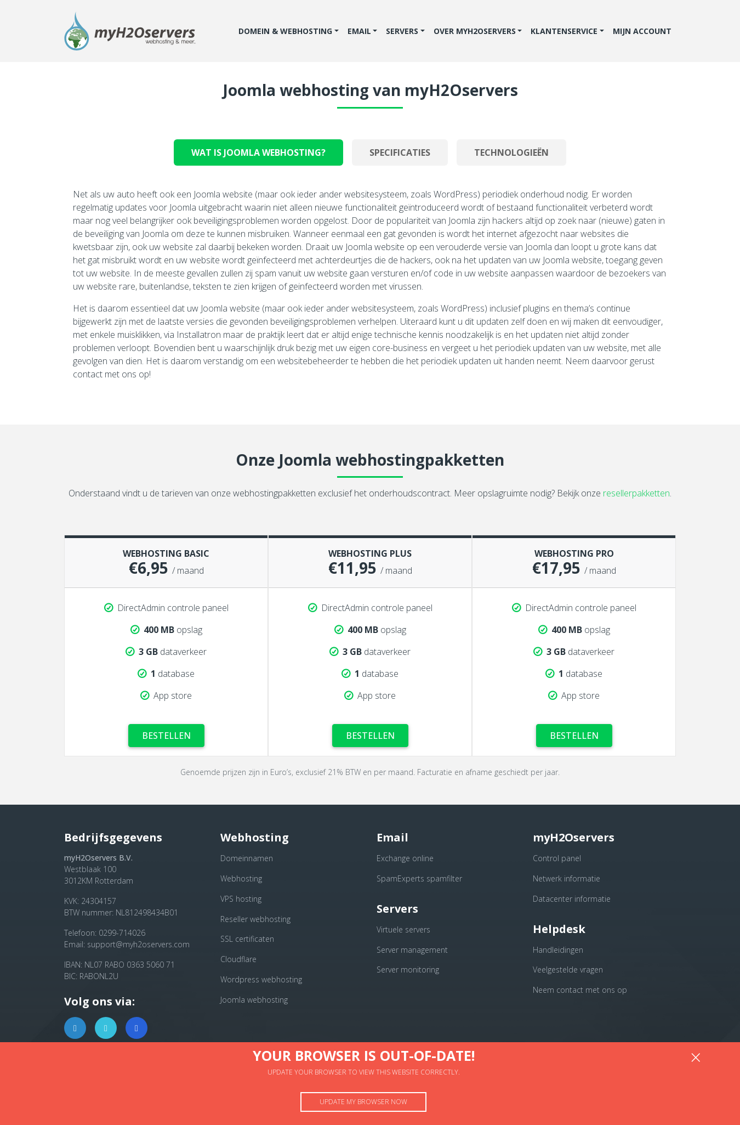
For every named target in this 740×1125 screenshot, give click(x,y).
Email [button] (359, 31)
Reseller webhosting (255, 919)
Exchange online (405, 858)
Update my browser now (363, 1101)
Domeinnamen (246, 858)
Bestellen (166, 733)
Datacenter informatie (572, 899)
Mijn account (642, 31)
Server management (412, 950)
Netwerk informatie (566, 878)
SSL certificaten (247, 939)
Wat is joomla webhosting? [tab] (258, 152)
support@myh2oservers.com (138, 944)
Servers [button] (402, 31)
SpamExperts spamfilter (419, 878)
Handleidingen (558, 950)
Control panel (557, 858)
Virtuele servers (403, 929)
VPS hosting (240, 899)
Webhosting (241, 878)
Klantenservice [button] (564, 31)
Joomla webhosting (254, 999)
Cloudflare (238, 959)
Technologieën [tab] (511, 152)
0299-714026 (122, 933)
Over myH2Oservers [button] (475, 31)
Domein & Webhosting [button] (285, 31)
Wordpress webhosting (261, 979)
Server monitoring (408, 969)
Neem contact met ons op (580, 990)
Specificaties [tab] (399, 152)
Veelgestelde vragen (568, 969)
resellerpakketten (636, 497)
